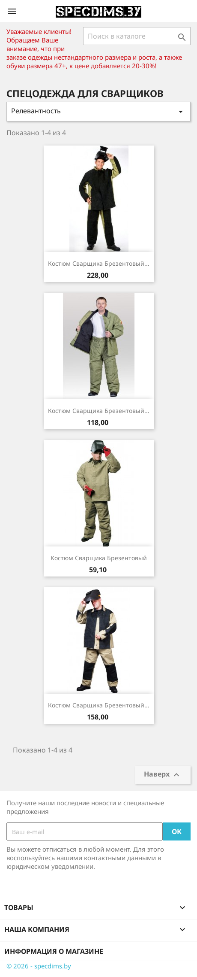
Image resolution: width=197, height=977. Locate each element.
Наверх (163, 775)
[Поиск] (137, 36)
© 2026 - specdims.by (38, 966)
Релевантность (98, 111)
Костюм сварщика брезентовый (99, 558)
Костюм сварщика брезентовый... (98, 263)
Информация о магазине (53, 951)
